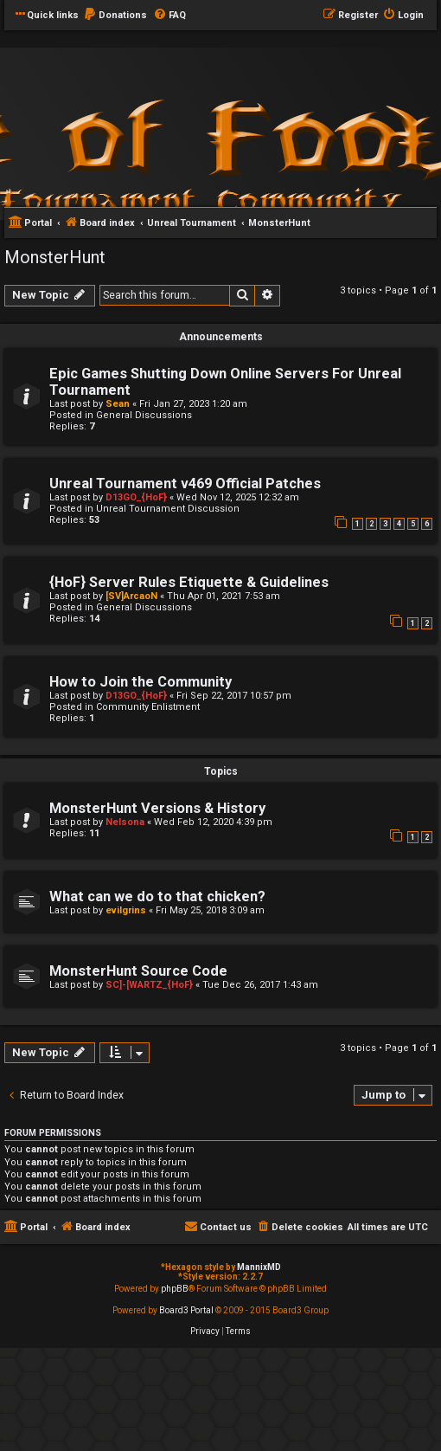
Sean (117, 404)
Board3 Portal (186, 1310)
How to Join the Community (140, 682)
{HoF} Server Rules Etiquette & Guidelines (189, 582)
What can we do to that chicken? (157, 896)
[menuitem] (115, 15)
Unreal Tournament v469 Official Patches (185, 483)
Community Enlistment (148, 707)
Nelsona (124, 822)
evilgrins (125, 910)
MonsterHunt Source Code (138, 971)
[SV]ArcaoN (131, 596)
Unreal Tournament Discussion (168, 508)
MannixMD (259, 1267)
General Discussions (144, 415)
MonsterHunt (54, 257)
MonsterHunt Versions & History (157, 808)
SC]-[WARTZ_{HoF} (149, 984)
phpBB (175, 1288)
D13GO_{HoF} (136, 497)
